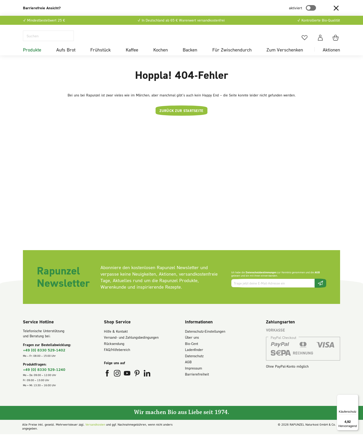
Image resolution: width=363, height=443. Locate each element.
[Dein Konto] (320, 42)
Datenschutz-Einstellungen (205, 340)
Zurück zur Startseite (181, 119)
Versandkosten (95, 433)
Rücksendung (114, 352)
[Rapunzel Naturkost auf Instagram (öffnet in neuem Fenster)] (118, 383)
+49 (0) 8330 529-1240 (44, 378)
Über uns (192, 346)
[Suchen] (48, 40)
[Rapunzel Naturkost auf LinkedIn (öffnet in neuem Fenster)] (147, 383)
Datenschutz (194, 364)
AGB (317, 280)
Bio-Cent (191, 352)
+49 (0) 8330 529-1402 (44, 359)
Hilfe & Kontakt (116, 340)
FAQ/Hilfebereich (117, 358)
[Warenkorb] (336, 42)
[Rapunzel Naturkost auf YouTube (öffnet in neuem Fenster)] (127, 383)
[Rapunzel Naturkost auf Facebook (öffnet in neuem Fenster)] (108, 383)
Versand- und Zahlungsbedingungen (131, 346)
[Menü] (355, 397)
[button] (336, 7)
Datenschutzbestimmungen (261, 280)
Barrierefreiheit (197, 383)
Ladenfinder (194, 358)
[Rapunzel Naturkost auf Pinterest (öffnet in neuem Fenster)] (137, 383)
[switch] (311, 8)
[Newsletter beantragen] (320, 292)
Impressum (193, 377)
